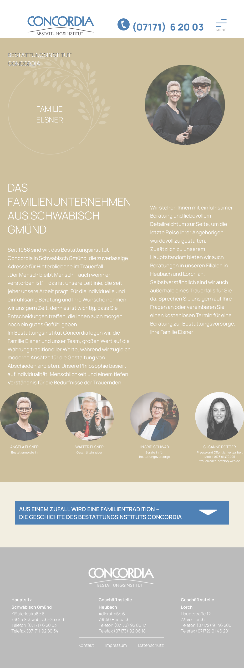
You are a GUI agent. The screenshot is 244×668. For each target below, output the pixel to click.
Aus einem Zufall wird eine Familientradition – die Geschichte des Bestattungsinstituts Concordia (100, 513)
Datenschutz (151, 645)
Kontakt (86, 645)
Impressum (116, 645)
